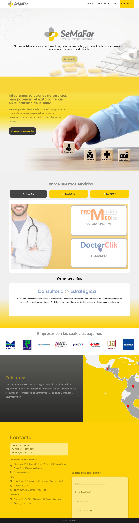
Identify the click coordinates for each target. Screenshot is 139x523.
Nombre (77, 517)
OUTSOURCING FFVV (99, 224)
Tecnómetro (73, 520)
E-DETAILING (99, 256)
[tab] (28, 194)
